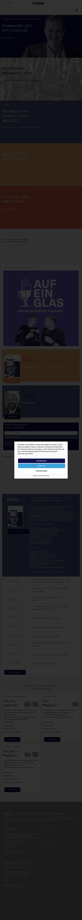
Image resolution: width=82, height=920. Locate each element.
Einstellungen (41, 471)
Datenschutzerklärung (44, 475)
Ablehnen (41, 466)
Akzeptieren (41, 461)
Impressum (35, 475)
